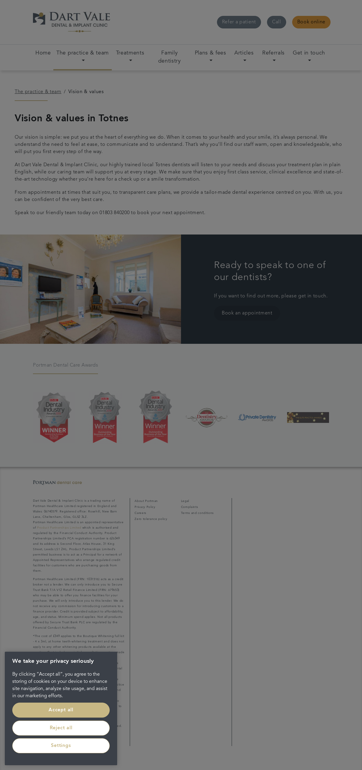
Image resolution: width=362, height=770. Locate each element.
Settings (61, 745)
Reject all (61, 728)
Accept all (61, 710)
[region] (61, 708)
